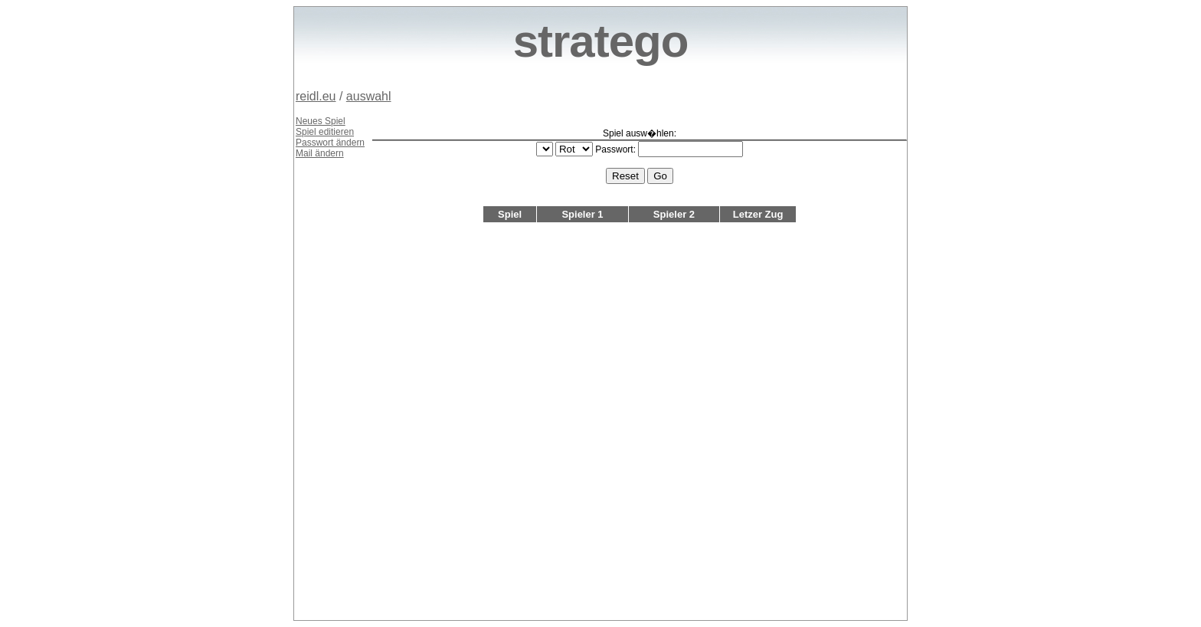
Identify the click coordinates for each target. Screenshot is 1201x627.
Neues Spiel (320, 121)
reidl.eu (315, 96)
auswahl (368, 96)
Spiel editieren (325, 131)
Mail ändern (320, 153)
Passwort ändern (330, 142)
